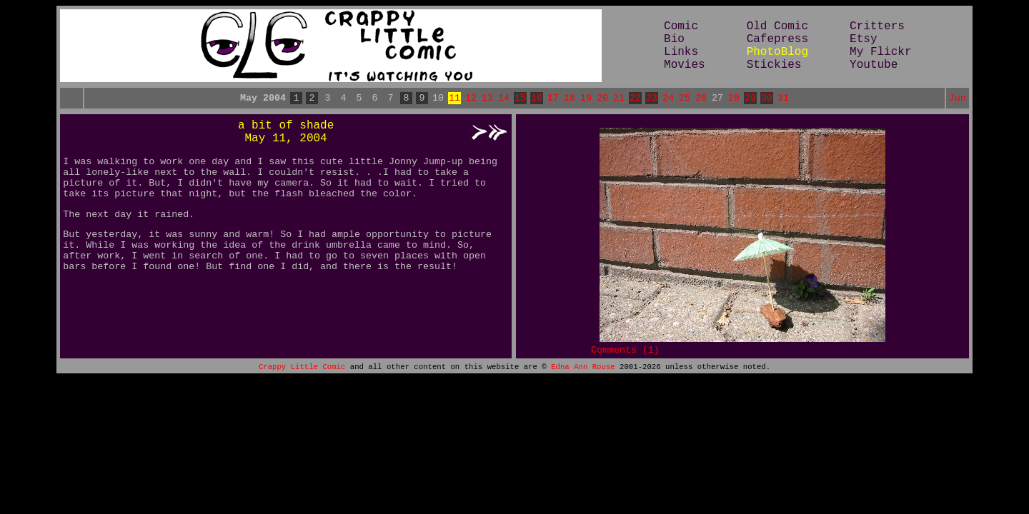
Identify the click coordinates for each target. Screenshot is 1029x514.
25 (684, 99)
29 (750, 99)
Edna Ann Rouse (583, 374)
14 (503, 99)
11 (454, 99)
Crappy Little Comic (302, 374)
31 (783, 99)
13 (487, 99)
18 (569, 99)
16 (536, 99)
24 (668, 99)
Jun (957, 99)
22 (635, 99)
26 (701, 99)
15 (520, 99)
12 (471, 99)
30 (766, 99)
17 (553, 99)
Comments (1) (625, 355)
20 (602, 99)
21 (619, 99)
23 (651, 99)
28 (734, 99)
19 (586, 99)
